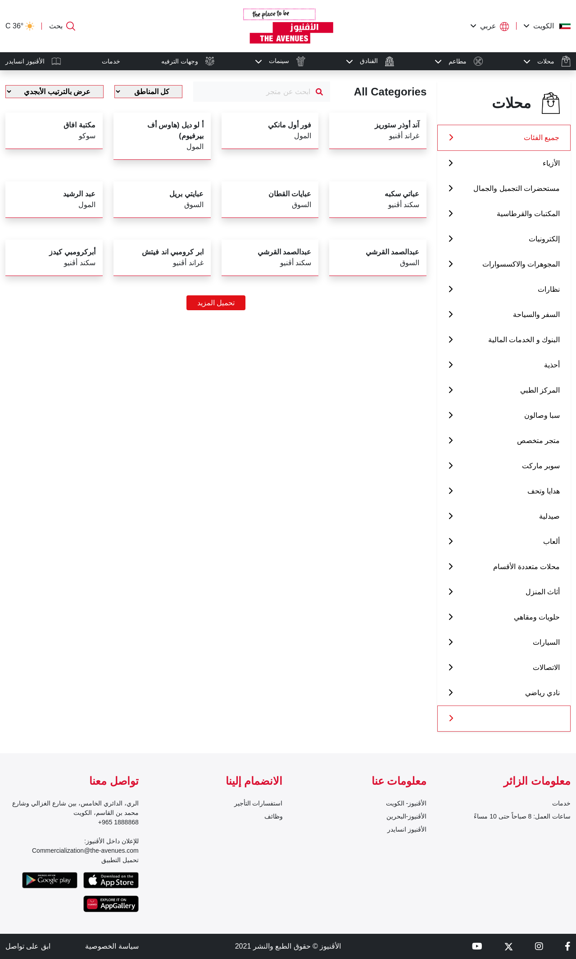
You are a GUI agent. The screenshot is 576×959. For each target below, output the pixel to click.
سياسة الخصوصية (111, 946)
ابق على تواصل (27, 946)
